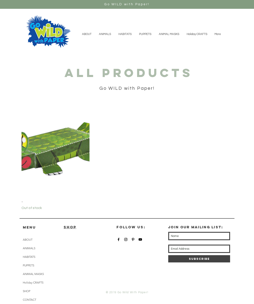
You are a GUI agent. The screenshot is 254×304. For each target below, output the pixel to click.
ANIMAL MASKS (33, 274)
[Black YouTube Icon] (140, 239)
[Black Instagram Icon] (126, 239)
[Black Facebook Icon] (118, 239)
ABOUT (27, 239)
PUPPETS (28, 265)
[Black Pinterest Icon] (133, 239)
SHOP (26, 291)
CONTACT (29, 299)
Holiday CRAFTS (33, 282)
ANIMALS (29, 248)
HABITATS (29, 256)
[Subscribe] (199, 258)
